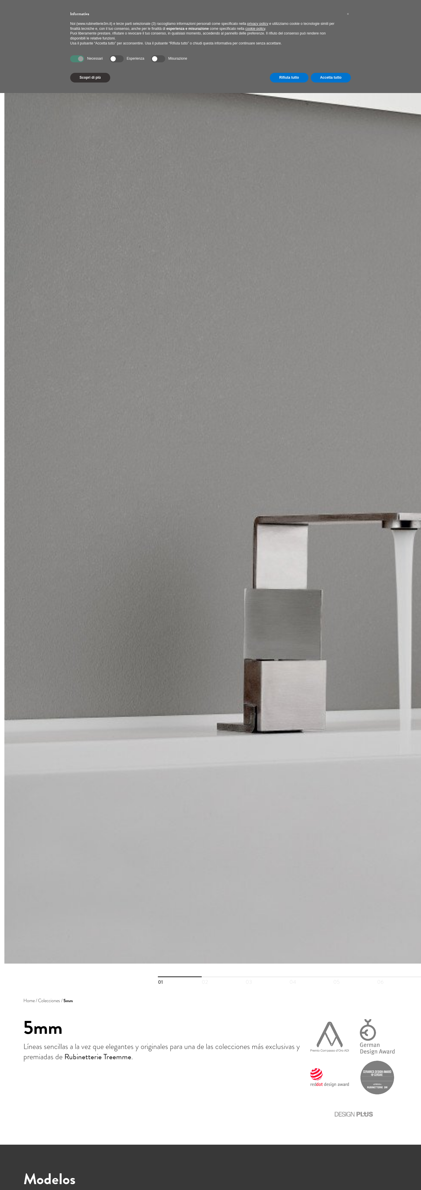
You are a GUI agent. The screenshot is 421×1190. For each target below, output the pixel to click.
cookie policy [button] (255, 29)
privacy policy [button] (257, 24)
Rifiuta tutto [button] (289, 77)
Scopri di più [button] (90, 77)
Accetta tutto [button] (330, 77)
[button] (348, 14)
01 (180, 976)
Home (29, 1001)
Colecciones (49, 1001)
